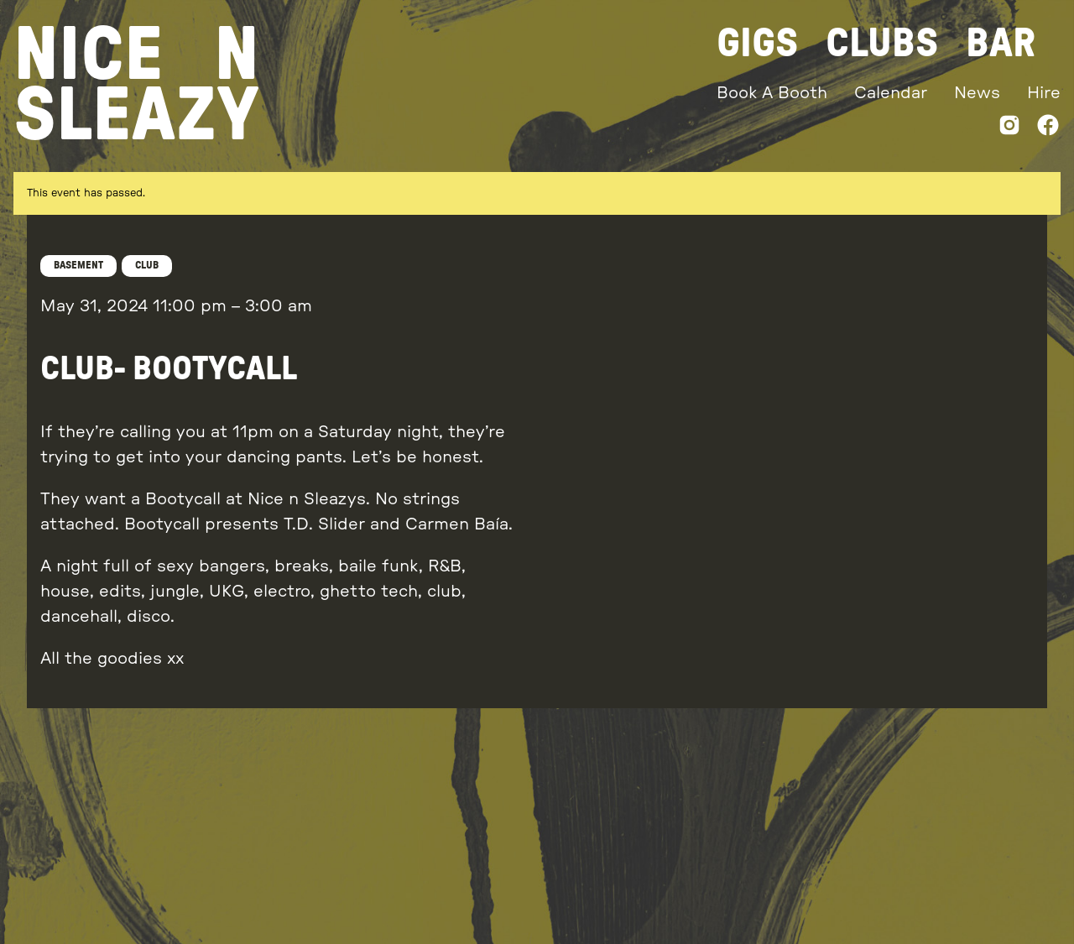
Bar (1000, 43)
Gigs (758, 43)
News (977, 93)
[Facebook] (1048, 128)
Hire (1044, 93)
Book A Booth (772, 93)
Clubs (882, 43)
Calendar (890, 93)
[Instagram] (1009, 128)
